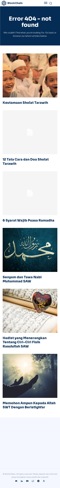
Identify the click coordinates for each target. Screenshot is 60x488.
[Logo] (19, 3)
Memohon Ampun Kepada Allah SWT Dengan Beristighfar (29, 405)
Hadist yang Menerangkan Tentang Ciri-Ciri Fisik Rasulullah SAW (25, 342)
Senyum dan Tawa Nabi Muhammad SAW (22, 279)
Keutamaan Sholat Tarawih (25, 103)
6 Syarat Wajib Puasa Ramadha (28, 220)
